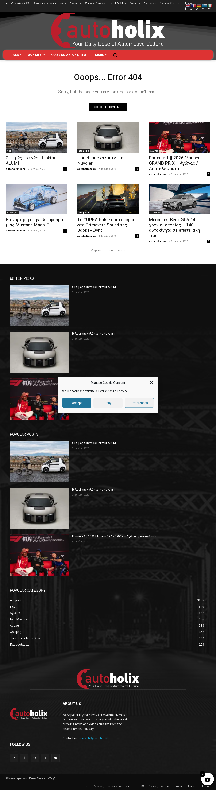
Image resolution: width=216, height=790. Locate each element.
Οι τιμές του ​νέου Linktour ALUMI (94, 287)
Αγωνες (154, 150)
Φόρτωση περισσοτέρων (108, 250)
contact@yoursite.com (94, 738)
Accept (77, 403)
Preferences (139, 403)
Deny (108, 403)
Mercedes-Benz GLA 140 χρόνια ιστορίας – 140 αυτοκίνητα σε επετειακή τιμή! (174, 227)
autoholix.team (15, 168)
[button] (152, 383)
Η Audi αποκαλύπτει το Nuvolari (93, 333)
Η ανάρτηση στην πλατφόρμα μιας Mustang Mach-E (34, 222)
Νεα (9, 150)
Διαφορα (83, 150)
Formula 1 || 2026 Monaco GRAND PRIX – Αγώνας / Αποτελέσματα (175, 163)
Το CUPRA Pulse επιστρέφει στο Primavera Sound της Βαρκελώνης (105, 225)
